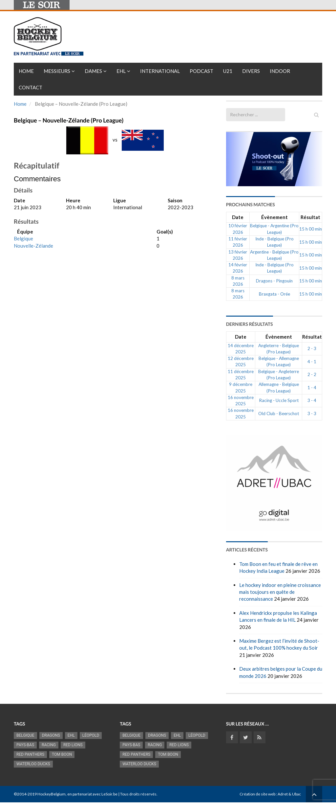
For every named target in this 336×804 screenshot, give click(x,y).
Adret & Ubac (289, 794)
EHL (121, 71)
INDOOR (280, 71)
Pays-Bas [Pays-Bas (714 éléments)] (25, 745)
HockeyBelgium (51, 794)
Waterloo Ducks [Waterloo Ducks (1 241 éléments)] (33, 764)
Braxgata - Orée (274, 294)
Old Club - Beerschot (278, 413)
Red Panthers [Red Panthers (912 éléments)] (30, 754)
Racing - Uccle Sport (279, 400)
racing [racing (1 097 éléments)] (49, 745)
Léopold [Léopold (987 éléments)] (90, 735)
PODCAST (201, 71)
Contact (30, 87)
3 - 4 (311, 400)
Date (237, 217)
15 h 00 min (310, 229)
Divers (251, 71)
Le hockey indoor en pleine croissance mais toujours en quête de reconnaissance (280, 592)
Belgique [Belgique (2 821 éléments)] (25, 735)
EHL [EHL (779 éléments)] (71, 735)
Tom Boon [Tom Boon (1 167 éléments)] (62, 754)
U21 (227, 71)
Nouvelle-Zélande (33, 246)
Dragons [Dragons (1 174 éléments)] (51, 735)
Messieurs (57, 71)
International (160, 71)
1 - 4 (311, 387)
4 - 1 (311, 361)
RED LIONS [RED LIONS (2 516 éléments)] (73, 745)
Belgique (23, 238)
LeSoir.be (109, 794)
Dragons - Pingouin (274, 280)
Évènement (274, 217)
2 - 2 (311, 374)
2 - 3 (311, 348)
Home (26, 71)
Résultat (310, 217)
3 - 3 (311, 413)
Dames (93, 71)
